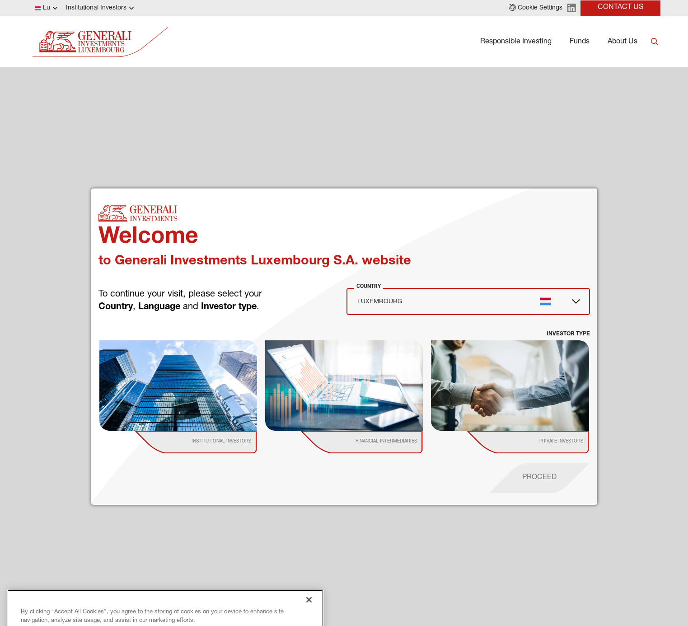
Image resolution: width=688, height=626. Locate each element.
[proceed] (539, 478)
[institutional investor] (209, 442)
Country (368, 286)
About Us (622, 42)
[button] (536, 8)
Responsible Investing (516, 42)
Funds (580, 42)
